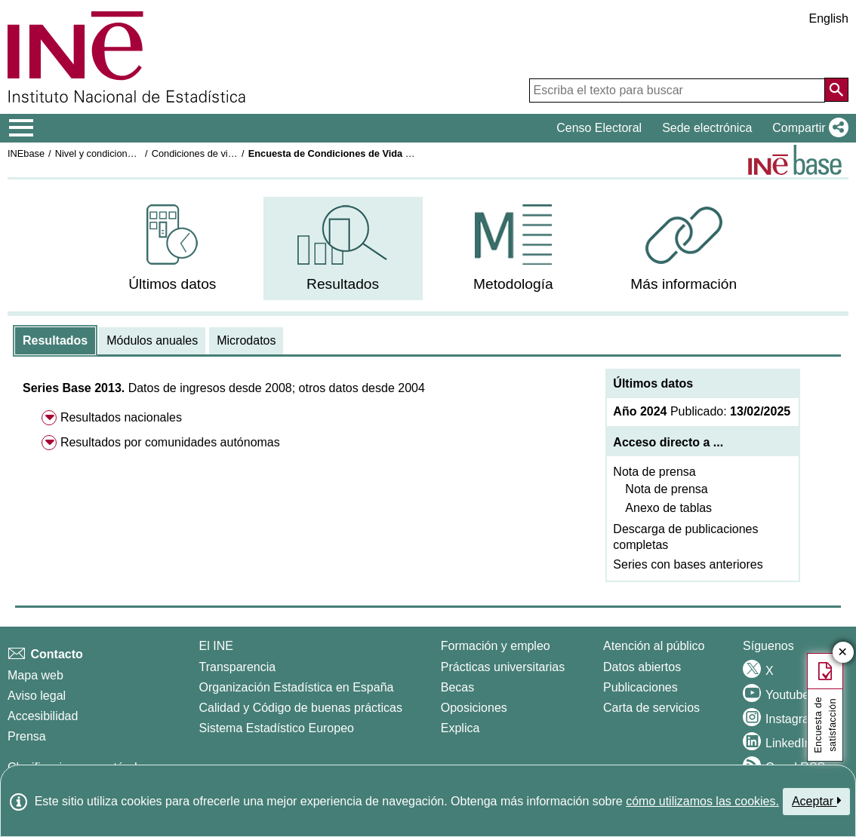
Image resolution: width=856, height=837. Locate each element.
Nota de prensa (654, 471)
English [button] (828, 18)
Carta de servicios (651, 707)
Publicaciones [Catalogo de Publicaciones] (640, 687)
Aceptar (816, 801)
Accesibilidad (43, 716)
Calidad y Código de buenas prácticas (301, 707)
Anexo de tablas (668, 507)
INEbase (26, 153)
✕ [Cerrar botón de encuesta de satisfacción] (842, 653)
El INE (216, 645)
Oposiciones (474, 707)
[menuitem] (172, 248)
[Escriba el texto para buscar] (677, 90)
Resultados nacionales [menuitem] (121, 417)
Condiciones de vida (195, 153)
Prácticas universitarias (503, 667)
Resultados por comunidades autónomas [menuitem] (170, 442)
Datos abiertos (642, 667)
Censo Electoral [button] (599, 127)
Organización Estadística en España (296, 687)
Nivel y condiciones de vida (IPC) (126, 153)
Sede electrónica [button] (707, 127)
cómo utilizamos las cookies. (702, 801)
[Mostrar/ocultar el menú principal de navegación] (21, 128)
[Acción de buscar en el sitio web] (836, 90)
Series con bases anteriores (687, 564)
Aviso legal (37, 695)
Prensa (27, 736)
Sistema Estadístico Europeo (276, 728)
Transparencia (237, 667)
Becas (457, 687)
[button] (807, 128)
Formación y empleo (495, 645)
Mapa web (35, 675)
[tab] (55, 340)
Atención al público (653, 645)
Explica (460, 728)
